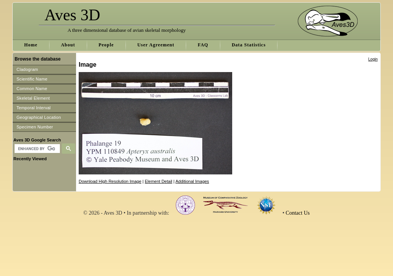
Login (373, 59)
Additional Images (192, 181)
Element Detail (158, 181)
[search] (36, 148)
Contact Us (298, 213)
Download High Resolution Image (110, 181)
